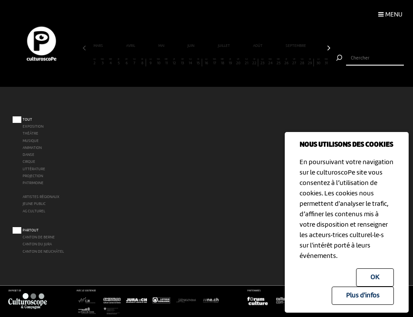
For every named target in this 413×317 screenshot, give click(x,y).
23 (262, 62)
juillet (224, 46)
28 (302, 62)
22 (254, 62)
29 (309, 62)
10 (158, 62)
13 (182, 62)
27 (294, 62)
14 (190, 62)
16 (206, 62)
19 (230, 62)
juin (191, 46)
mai (161, 46)
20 (238, 62)
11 (166, 62)
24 (270, 62)
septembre (296, 46)
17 (214, 62)
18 (222, 62)
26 (286, 62)
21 (246, 62)
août (258, 46)
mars (98, 46)
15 (198, 62)
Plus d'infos (363, 295)
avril (131, 46)
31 (326, 62)
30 (318, 62)
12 (174, 62)
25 (278, 62)
